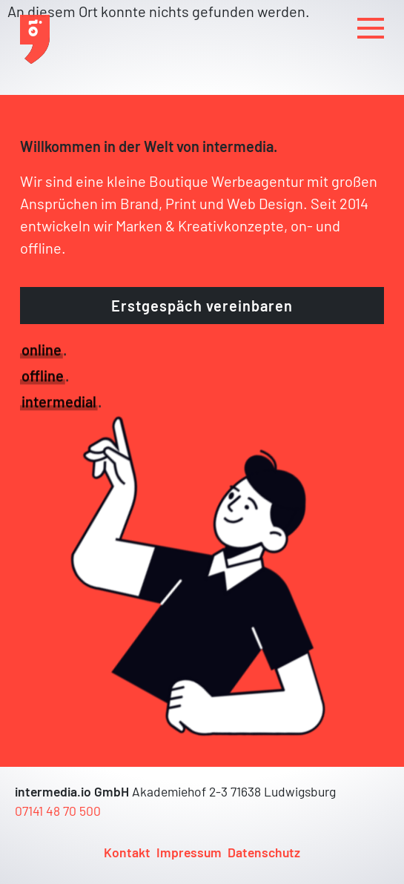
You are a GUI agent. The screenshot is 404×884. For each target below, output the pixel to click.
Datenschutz (264, 852)
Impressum (189, 852)
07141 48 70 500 (58, 810)
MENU (370, 26)
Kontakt (127, 852)
